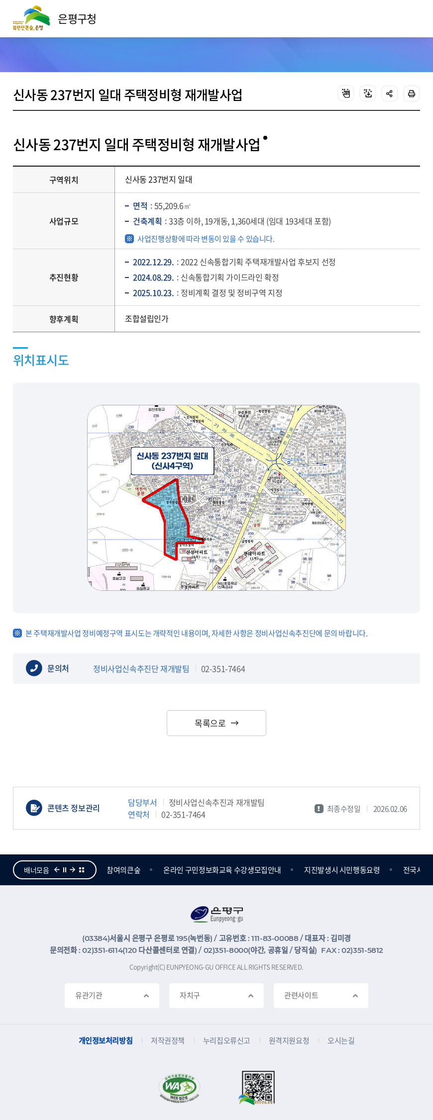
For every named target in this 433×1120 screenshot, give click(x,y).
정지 (65, 870)
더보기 (82, 870)
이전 (57, 870)
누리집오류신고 (226, 1040)
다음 (73, 870)
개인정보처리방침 (105, 1040)
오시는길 (340, 1040)
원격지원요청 (289, 1040)
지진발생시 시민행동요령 (343, 869)
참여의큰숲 (124, 869)
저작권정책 (168, 1040)
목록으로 (210, 723)
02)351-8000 (226, 950)
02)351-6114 (102, 950)
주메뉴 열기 (408, 18)
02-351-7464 (223, 668)
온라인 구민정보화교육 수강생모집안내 (223, 869)
